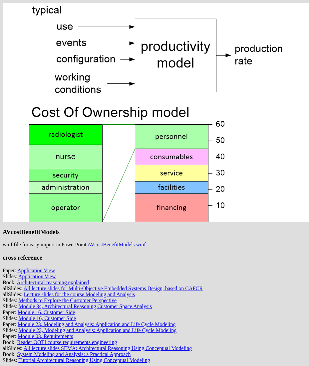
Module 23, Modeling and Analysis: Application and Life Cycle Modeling (97, 324)
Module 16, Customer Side (46, 312)
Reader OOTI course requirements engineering (67, 342)
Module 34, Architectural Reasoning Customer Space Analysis (85, 306)
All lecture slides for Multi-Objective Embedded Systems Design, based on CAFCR (113, 288)
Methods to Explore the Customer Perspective (68, 300)
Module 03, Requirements (45, 336)
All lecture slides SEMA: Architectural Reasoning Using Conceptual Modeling (108, 348)
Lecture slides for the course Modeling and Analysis (79, 294)
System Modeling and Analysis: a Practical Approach (74, 354)
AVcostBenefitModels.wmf (117, 244)
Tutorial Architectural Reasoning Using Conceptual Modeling (84, 360)
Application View (36, 270)
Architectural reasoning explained (53, 282)
